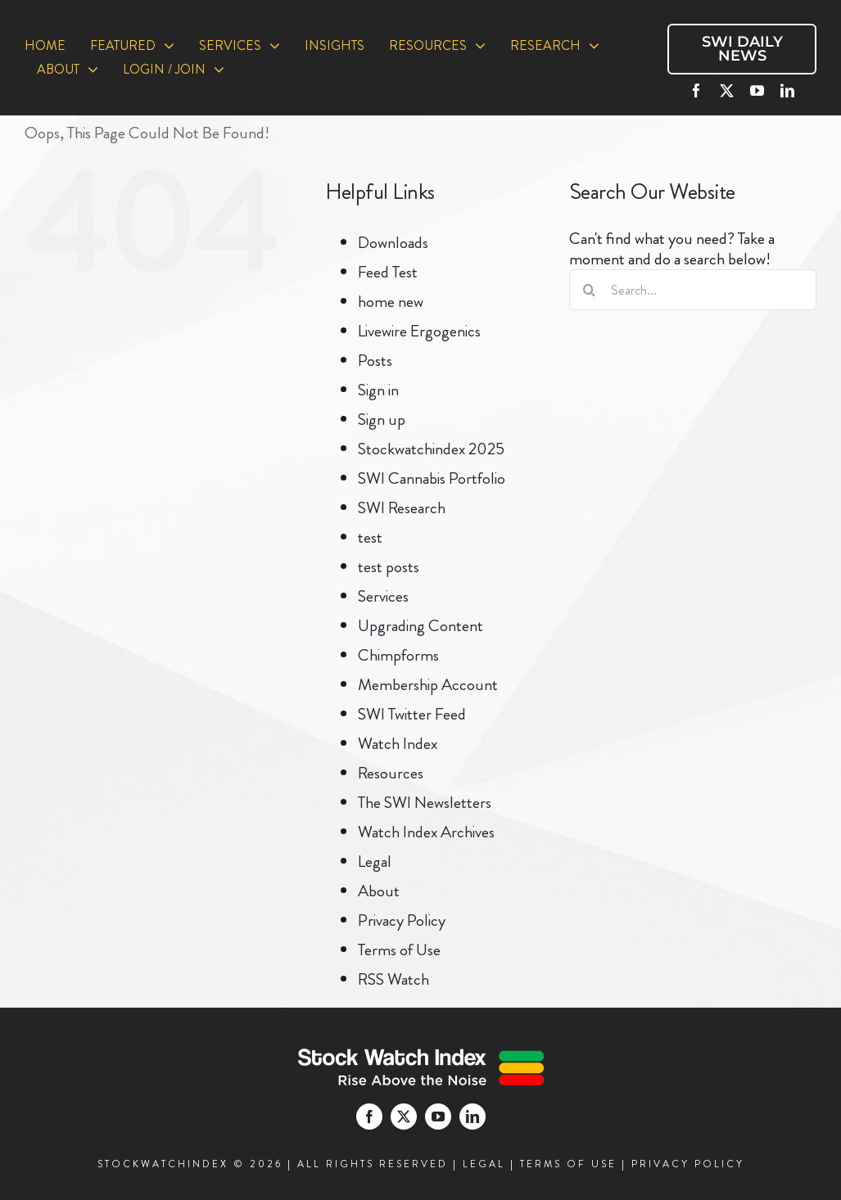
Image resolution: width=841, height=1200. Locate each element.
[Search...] (692, 289)
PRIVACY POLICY (687, 1164)
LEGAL (484, 1164)
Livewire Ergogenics (419, 331)
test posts (388, 567)
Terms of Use (399, 950)
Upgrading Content (420, 626)
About (379, 891)
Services (383, 596)
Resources (390, 773)
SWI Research (401, 508)
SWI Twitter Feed (412, 714)
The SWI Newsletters (424, 802)
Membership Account (428, 685)
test (370, 537)
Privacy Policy (401, 920)
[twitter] (727, 90)
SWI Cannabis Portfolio (431, 478)
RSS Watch (393, 979)
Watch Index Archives (426, 832)
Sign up (381, 419)
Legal (374, 861)
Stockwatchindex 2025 (431, 449)
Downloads (393, 243)
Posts (375, 360)
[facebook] (696, 90)
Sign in (378, 390)
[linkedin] (787, 90)
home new (390, 302)
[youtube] (757, 90)
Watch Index (397, 744)
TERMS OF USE (568, 1164)
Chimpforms (398, 655)
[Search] (589, 289)
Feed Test (388, 272)
